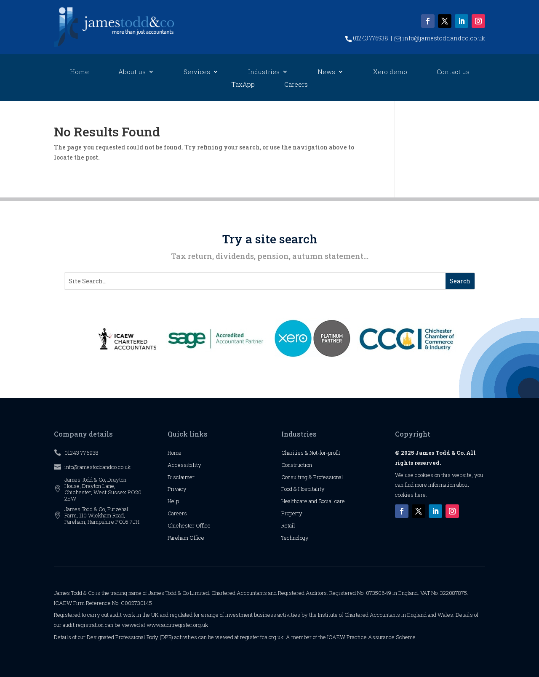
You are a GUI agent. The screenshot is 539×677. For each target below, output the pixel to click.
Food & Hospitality (303, 489)
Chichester (182, 525)
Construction (296, 465)
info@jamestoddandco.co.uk (440, 38)
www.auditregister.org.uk (177, 625)
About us (132, 72)
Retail (288, 525)
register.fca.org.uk (261, 637)
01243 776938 (366, 38)
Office (203, 525)
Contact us (453, 72)
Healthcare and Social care (313, 501)
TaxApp (243, 84)
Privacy (177, 489)
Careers (296, 84)
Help (173, 501)
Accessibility (184, 465)
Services (197, 72)
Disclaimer (181, 477)
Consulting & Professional (312, 477)
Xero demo (390, 72)
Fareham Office (186, 537)
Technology (295, 537)
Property (291, 513)
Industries (264, 72)
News (326, 72)
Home (79, 72)
